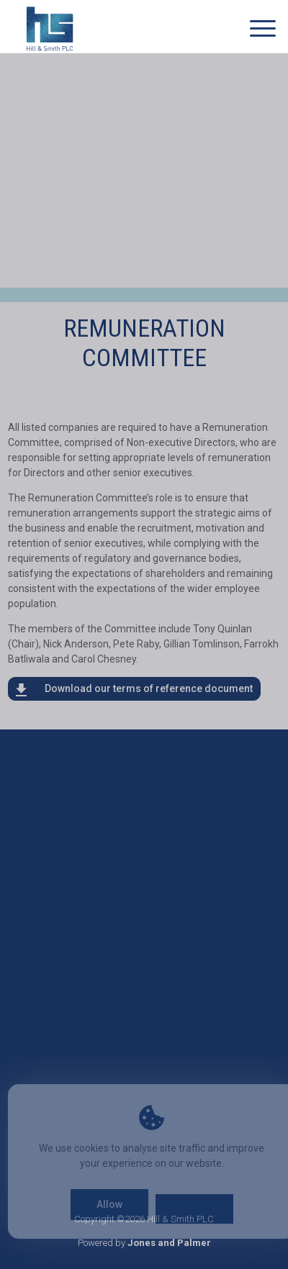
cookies (91, 1148)
